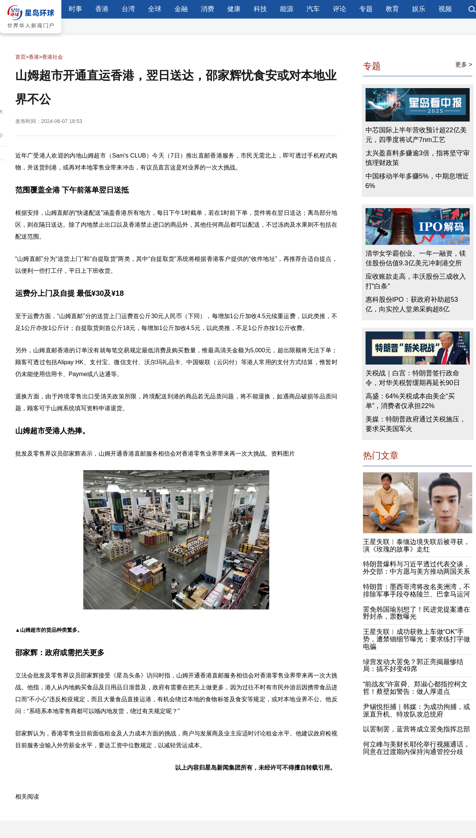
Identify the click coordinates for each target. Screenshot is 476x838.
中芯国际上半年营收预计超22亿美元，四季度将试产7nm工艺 (416, 134)
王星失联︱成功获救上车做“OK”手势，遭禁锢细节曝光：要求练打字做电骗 (416, 639)
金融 (181, 9)
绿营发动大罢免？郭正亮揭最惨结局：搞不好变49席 (413, 665)
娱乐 (418, 9)
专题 (366, 9)
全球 (154, 9)
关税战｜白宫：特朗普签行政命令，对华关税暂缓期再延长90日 (413, 377)
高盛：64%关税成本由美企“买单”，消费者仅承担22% (410, 401)
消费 (207, 9)
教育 (392, 9)
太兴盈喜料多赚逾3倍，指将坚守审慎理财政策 (418, 157)
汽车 (313, 9)
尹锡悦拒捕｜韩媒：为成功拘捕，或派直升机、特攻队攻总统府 (416, 710)
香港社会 (52, 57)
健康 (234, 9)
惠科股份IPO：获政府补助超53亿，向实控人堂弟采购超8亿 (412, 304)
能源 (286, 9)
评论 (339, 9)
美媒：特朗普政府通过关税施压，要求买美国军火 (416, 424)
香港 (102, 9)
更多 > (463, 64)
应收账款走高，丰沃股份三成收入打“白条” (416, 281)
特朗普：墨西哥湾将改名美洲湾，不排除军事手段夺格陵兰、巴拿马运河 (416, 590)
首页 (20, 57)
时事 (75, 9)
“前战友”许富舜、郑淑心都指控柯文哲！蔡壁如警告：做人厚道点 (415, 687)
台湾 (128, 9)
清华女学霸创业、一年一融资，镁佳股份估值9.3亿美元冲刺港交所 (416, 258)
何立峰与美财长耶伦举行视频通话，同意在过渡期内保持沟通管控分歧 (416, 748)
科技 (260, 9)
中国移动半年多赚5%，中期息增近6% (417, 181)
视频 (445, 9)
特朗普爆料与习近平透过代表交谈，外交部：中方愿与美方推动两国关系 (416, 567)
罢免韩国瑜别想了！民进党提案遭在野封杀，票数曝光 (416, 613)
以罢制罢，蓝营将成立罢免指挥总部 (416, 729)
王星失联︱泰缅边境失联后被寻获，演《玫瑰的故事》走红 (416, 545)
